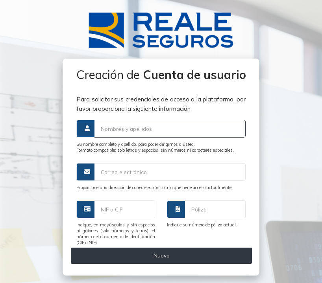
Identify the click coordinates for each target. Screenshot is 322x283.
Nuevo (162, 255)
